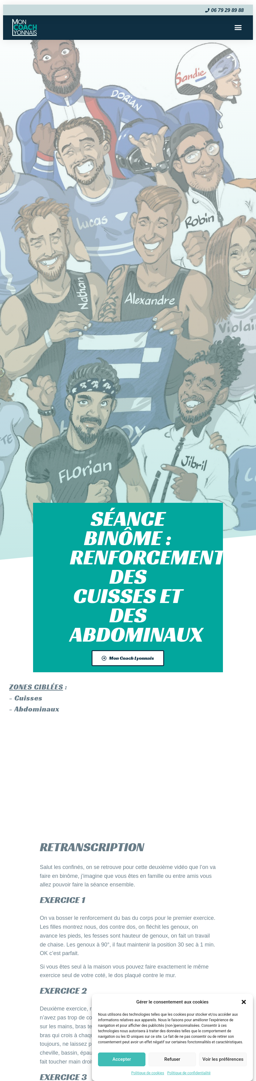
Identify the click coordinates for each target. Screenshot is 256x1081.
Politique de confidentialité (189, 1073)
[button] (244, 1002)
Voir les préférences (222, 1059)
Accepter (121, 1059)
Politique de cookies (147, 1073)
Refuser (172, 1059)
